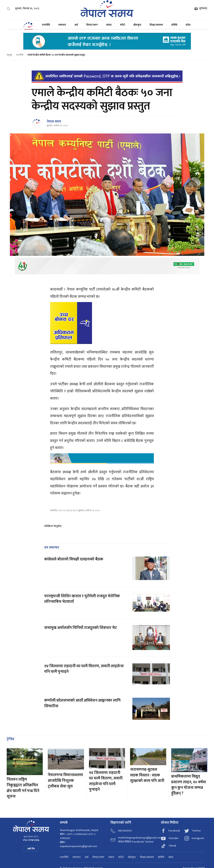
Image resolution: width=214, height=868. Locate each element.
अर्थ (76, 25)
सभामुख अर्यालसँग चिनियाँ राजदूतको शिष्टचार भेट (80, 627)
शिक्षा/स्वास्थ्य (156, 25)
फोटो (122, 25)
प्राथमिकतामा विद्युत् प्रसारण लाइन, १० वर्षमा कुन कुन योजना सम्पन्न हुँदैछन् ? (188, 785)
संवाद (109, 25)
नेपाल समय (54, 121)
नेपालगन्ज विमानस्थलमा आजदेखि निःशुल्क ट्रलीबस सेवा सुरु (65, 780)
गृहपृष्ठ (9, 55)
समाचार (62, 25)
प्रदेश (188, 25)
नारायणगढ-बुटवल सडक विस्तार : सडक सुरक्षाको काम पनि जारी (147, 775)
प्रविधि (174, 25)
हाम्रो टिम (31, 849)
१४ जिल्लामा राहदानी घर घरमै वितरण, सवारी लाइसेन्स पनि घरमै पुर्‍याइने (84, 669)
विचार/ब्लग (92, 25)
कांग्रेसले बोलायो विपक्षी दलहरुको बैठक (73, 559)
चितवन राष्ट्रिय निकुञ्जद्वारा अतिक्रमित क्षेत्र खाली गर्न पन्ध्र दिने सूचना (23, 788)
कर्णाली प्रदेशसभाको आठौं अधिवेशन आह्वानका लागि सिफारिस (82, 703)
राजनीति (46, 25)
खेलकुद (137, 25)
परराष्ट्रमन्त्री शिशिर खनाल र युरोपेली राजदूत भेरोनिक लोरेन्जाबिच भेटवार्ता (82, 599)
